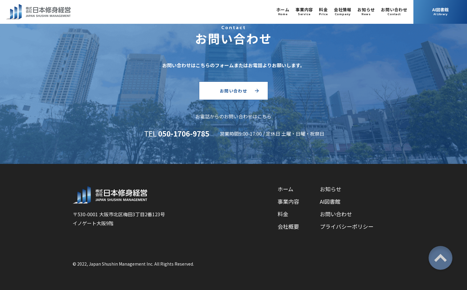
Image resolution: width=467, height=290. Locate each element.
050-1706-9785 (183, 133)
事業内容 (288, 201)
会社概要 (288, 226)
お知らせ (330, 189)
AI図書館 (330, 201)
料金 (283, 214)
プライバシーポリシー (346, 226)
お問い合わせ (233, 91)
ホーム (285, 189)
